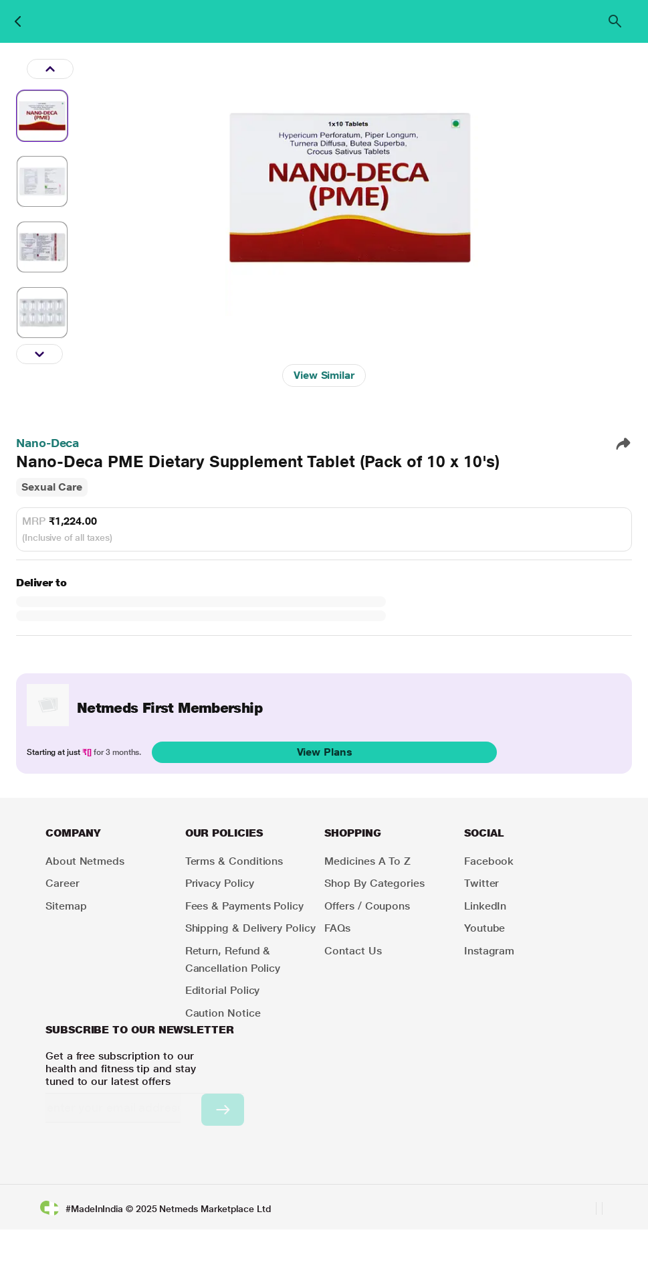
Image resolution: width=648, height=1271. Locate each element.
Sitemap (65, 906)
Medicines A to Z (367, 861)
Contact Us (352, 950)
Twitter (481, 883)
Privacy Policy (219, 883)
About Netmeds (84, 861)
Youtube (484, 928)
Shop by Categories (374, 883)
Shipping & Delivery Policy (250, 928)
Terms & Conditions (234, 861)
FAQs (337, 928)
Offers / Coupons (367, 906)
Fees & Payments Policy (244, 906)
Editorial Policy (222, 990)
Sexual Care (51, 487)
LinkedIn (485, 906)
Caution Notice (223, 1013)
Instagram (489, 950)
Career (62, 883)
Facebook (489, 861)
